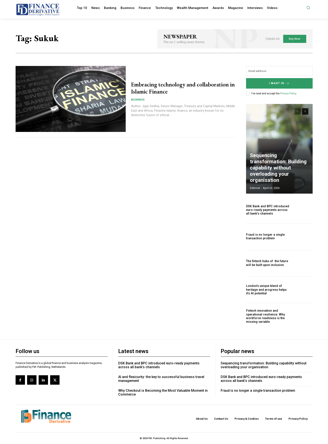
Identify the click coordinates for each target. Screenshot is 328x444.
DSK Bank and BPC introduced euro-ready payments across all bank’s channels (267, 209)
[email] (279, 71)
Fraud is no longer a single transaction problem (265, 236)
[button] (308, 7)
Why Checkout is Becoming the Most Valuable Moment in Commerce (163, 392)
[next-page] (305, 111)
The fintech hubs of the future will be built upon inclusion (266, 263)
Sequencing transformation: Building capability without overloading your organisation (279, 175)
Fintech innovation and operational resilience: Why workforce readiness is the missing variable (265, 316)
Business (137, 99)
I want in (279, 83)
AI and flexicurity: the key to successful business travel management (161, 379)
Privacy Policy (288, 93)
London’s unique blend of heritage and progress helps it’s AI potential (266, 289)
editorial (255, 188)
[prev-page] (297, 111)
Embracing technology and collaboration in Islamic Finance (172, 87)
